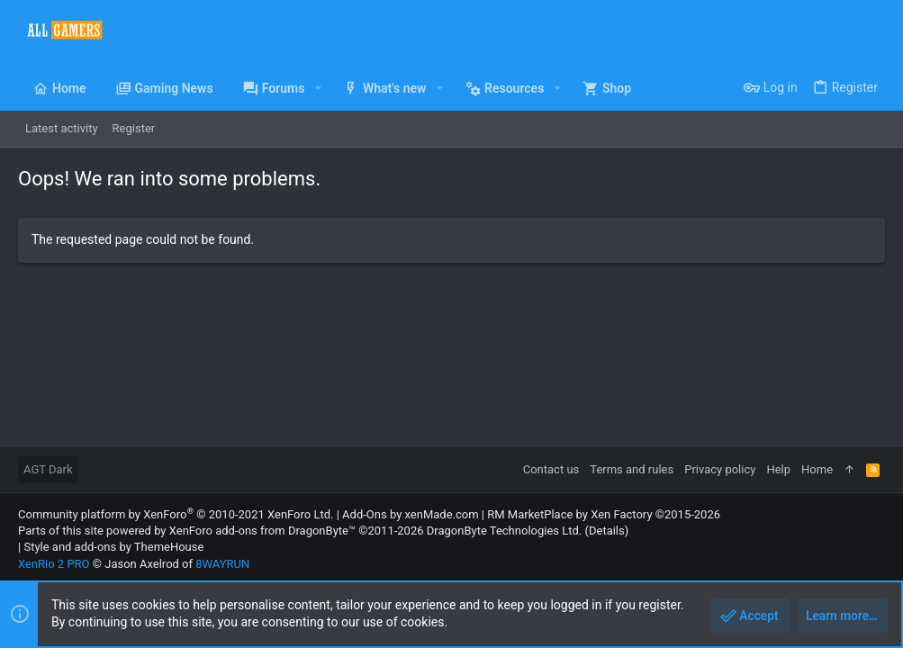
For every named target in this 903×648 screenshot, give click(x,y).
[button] (317, 88)
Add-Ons (364, 514)
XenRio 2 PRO (54, 564)
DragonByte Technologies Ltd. (504, 530)
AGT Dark (48, 469)
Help (778, 469)
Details (607, 530)
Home (817, 469)
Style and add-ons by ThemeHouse (113, 547)
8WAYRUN (222, 564)
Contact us (551, 469)
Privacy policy (719, 469)
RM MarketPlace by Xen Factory (603, 514)
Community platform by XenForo (175, 514)
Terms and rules (631, 469)
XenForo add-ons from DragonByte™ (262, 530)
